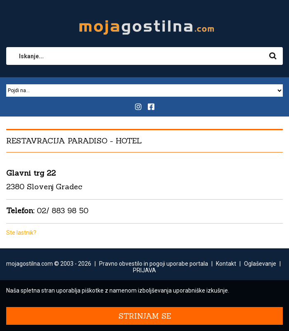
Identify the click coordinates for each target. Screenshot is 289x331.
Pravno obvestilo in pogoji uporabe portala (153, 263)
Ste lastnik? (21, 232)
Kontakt (226, 263)
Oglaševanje (260, 263)
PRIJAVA (144, 270)
